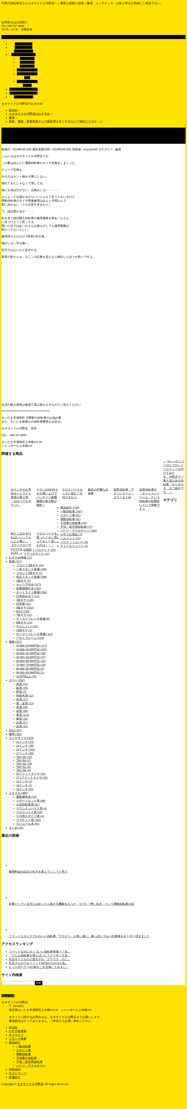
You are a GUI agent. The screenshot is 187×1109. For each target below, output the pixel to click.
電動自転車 (27, 62)
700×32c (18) (24, 763)
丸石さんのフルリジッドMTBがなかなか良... (38, 963)
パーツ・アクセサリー (31, 1065)
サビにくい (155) (27, 626)
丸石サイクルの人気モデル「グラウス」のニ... (39, 959)
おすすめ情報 (17, 1031)
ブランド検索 (17, 1038)
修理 (118, 149)
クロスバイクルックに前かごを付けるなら (72, 493)
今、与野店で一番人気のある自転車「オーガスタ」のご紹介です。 (173, 484)
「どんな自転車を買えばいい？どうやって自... (39, 955)
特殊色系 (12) (25, 695)
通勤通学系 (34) (26, 796)
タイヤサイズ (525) (21, 738)
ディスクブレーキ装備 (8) (33, 618)
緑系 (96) (22, 711)
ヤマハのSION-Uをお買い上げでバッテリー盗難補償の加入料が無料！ (47, 497)
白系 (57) (22, 722)
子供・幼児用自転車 (29, 1061)
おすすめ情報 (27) (20, 557)
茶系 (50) (22, 707)
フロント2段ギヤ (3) (29, 573)
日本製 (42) (23, 603)
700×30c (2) (23, 760)
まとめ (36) (16, 827)
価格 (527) (15, 641)
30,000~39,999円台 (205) (31, 649)
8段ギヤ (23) (24, 622)
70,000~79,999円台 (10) (30, 664)
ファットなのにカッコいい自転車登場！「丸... (39, 951)
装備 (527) (15, 561)
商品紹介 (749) (69, 507)
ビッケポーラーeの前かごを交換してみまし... (38, 967)
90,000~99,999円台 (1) (30, 672)
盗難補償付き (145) (28, 588)
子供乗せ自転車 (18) (73, 523)
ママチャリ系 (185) (28, 820)
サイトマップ (17, 1073)
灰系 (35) (22, 726)
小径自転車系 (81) (27, 804)
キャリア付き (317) (28, 584)
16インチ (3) (24, 781)
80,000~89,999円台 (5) (30, 668)
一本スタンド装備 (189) (31, 569)
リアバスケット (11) (37, 553)
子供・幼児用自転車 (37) (76, 526)
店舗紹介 (15, 1077)
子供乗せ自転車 (27, 70)
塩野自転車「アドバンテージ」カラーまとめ (124, 493)
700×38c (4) (23, 770)
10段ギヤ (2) (24, 630)
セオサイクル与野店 (30, 1084)
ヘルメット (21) (70, 538)
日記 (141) (15, 730)
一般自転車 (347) (71, 511)
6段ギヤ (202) (25, 607)
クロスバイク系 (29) (29, 812)
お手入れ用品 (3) (71, 534)
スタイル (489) (18, 793)
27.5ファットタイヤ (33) (32, 777)
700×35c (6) (23, 767)
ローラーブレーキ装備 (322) (34, 634)
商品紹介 (15, 1042)
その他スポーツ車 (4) (30, 816)
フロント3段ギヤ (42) (30, 565)
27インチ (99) (25, 753)
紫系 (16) (22, 718)
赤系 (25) (22, 699)
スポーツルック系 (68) (30, 800)
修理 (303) (15, 734)
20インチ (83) (25, 789)
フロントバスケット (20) (40, 549)
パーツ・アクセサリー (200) (78, 530)
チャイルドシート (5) (74, 546)
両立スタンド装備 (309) (31, 576)
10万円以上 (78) (26, 676)
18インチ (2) (24, 785)
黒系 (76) (22, 684)
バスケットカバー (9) (74, 542)
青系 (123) (22, 714)
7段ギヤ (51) (24, 614)
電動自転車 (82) (70, 519)
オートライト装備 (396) (31, 592)
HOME (13, 1027)
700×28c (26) (24, 757)
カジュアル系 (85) (27, 823)
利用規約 (15, 1069)
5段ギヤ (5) (23, 580)
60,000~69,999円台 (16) (30, 661)
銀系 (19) (22, 688)
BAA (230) (22, 611)
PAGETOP (7, 995)
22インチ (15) (25, 741)
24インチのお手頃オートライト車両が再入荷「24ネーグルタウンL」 (21, 497)
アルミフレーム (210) (30, 637)
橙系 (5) (21, 691)
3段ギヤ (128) (25, 600)
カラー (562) (17, 680)
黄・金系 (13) (25, 703)
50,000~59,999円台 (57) (30, 657)
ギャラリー (16, 1034)
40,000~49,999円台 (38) (30, 653)
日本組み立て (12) (27, 596)
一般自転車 (27, 58)
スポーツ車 (27, 66)
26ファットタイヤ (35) (30, 773)
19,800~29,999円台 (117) (31, 645)
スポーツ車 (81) (70, 515)
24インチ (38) (25, 745)
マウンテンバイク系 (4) (31, 808)
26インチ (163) (25, 749)
